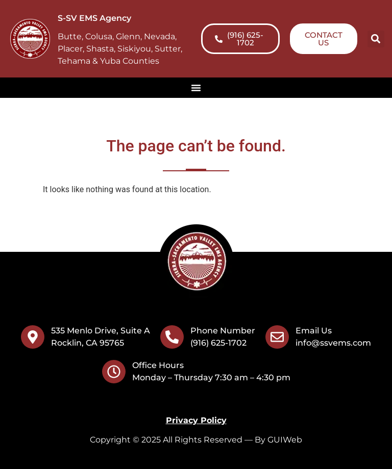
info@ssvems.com (333, 343)
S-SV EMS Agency (94, 18)
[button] (376, 39)
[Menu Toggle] (196, 88)
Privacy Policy (196, 420)
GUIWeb (284, 440)
